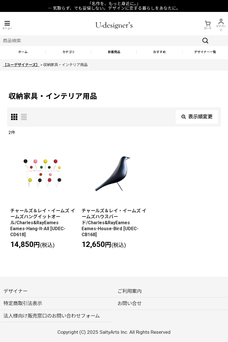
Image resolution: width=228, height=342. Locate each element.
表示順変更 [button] (196, 116)
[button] (7, 25)
